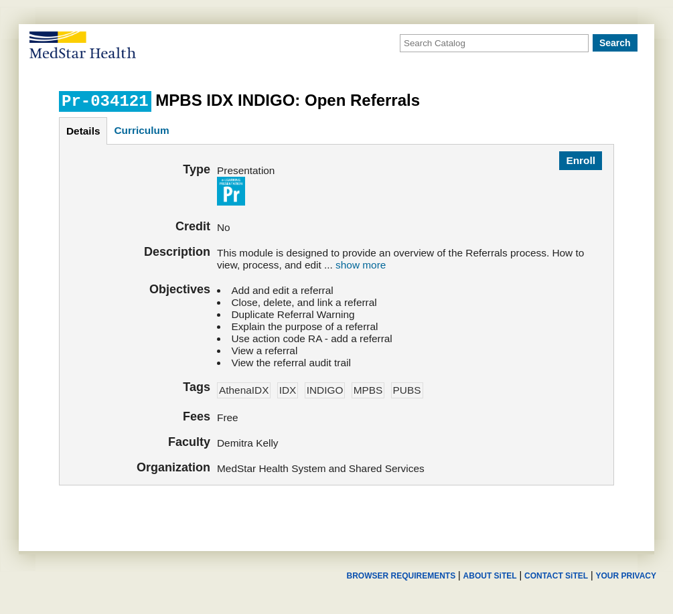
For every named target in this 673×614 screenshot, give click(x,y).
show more (360, 265)
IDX (288, 390)
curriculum (141, 130)
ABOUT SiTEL (490, 576)
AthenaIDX (244, 390)
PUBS (407, 390)
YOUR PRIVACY (626, 576)
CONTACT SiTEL (556, 576)
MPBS (368, 390)
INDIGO (325, 390)
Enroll (580, 160)
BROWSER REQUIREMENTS (400, 576)
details (83, 131)
